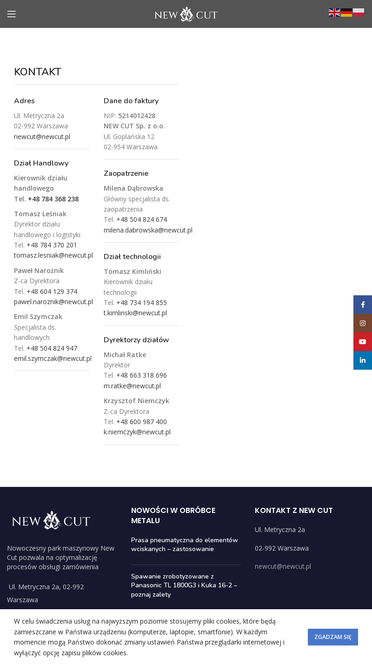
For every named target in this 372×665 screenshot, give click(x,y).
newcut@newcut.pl (42, 136)
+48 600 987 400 (141, 421)
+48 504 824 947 (52, 348)
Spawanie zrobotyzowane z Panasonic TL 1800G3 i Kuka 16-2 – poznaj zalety (184, 585)
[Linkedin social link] (362, 360)
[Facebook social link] (362, 304)
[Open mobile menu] (11, 14)
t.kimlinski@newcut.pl (135, 312)
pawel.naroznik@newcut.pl (53, 301)
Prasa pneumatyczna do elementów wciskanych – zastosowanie (184, 545)
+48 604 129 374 (52, 291)
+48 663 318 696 (141, 375)
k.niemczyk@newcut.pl (137, 431)
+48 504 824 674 (141, 219)
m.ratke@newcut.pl (132, 385)
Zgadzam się (333, 637)
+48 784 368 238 (53, 198)
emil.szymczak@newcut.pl (53, 358)
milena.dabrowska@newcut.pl (148, 230)
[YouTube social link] (362, 341)
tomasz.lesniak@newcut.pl (53, 255)
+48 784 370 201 (52, 244)
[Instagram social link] (362, 323)
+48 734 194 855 (141, 302)
